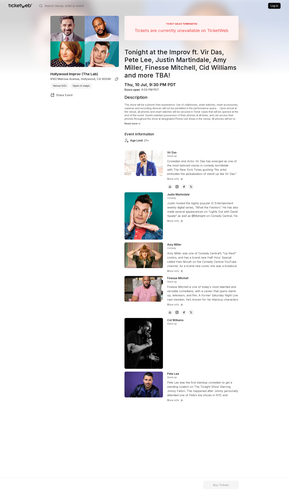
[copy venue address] (116, 79)
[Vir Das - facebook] (184, 186)
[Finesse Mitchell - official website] (170, 312)
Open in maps (81, 85)
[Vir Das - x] (191, 186)
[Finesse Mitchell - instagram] (177, 312)
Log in (274, 5)
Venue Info (59, 85)
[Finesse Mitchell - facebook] (184, 312)
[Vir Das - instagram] (177, 186)
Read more (132, 124)
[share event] (61, 95)
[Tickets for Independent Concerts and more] (20, 6)
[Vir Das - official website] (170, 186)
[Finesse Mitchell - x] (191, 312)
